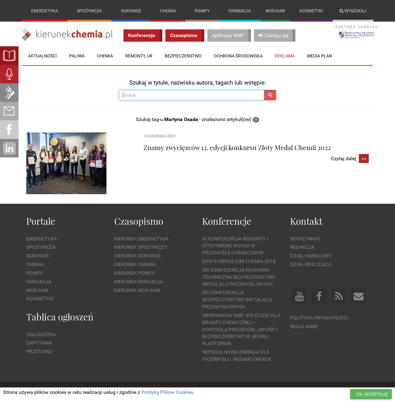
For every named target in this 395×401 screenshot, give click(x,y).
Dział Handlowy (310, 256)
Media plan (319, 55)
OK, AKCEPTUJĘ (372, 394)
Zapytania (39, 343)
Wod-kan (275, 10)
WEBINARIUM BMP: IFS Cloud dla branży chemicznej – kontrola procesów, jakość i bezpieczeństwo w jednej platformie (241, 329)
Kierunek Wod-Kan (137, 290)
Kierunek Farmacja (138, 282)
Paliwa (77, 55)
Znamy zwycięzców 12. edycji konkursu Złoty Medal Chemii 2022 (237, 147)
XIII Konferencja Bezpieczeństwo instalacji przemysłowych (237, 300)
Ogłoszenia (41, 334)
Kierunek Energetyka (141, 239)
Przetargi (39, 351)
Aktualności (42, 55)
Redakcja (302, 247)
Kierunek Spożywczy (140, 247)
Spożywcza (89, 10)
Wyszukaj (352, 10)
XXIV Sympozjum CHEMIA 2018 (239, 261)
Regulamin (303, 326)
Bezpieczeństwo (183, 55)
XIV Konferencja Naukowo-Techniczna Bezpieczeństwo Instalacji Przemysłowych (238, 277)
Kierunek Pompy (134, 273)
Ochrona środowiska (238, 55)
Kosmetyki (311, 10)
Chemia (168, 10)
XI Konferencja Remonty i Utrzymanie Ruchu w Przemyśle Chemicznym (235, 246)
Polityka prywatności (319, 318)
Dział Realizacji (310, 264)
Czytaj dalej (350, 158)
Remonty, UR (138, 55)
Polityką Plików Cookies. (167, 392)
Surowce (131, 10)
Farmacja (240, 10)
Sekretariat (305, 239)
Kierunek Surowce (137, 256)
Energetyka (44, 10)
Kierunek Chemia (135, 264)
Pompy (202, 10)
